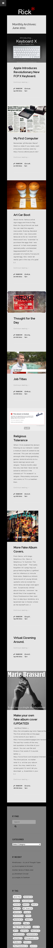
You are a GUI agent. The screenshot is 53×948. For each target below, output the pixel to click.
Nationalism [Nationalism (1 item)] (32, 934)
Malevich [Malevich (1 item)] (35, 930)
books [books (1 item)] (34, 904)
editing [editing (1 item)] (17, 923)
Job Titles (20, 379)
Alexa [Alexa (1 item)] (16, 901)
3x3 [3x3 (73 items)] (17, 897)
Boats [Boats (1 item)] (26, 904)
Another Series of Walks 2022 (22, 870)
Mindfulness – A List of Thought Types (26, 862)
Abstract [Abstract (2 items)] (28, 897)
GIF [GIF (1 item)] (16, 930)
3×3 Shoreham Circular (20, 874)
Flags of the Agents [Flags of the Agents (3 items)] (22, 927)
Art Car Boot (22, 215)
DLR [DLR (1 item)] (28, 915)
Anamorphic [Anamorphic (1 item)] (28, 901)
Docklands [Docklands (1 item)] (18, 919)
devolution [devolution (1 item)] (18, 915)
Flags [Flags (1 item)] (26, 923)
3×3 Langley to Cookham (21, 877)
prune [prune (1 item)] (34, 946)
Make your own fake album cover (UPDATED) (25, 719)
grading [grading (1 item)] (24, 930)
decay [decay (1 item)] (27, 912)
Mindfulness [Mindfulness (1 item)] (19, 934)
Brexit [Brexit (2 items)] (17, 908)
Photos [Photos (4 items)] (17, 942)
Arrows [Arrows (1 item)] (17, 904)
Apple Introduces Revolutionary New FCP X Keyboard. (26, 72)
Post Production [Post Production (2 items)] (20, 946)
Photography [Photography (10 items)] (31, 938)
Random (19, 88)
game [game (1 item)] (36, 927)
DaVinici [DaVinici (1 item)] (17, 912)
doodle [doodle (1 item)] (29, 919)
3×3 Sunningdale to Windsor (22, 866)
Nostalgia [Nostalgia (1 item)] (18, 938)
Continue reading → (22, 82)
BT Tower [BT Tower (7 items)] (27, 908)
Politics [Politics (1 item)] (27, 942)
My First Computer (26, 138)
